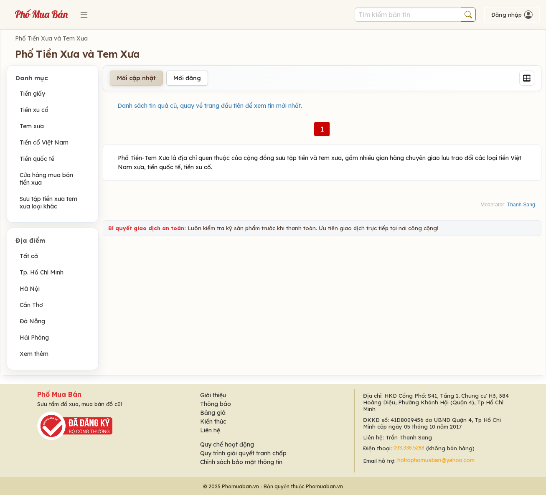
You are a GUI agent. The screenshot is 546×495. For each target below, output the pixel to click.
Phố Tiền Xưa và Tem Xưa (51, 38)
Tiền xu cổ (34, 110)
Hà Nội (30, 288)
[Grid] (527, 78)
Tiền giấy (32, 93)
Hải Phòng (34, 337)
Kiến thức (213, 421)
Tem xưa (32, 126)
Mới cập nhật (136, 78)
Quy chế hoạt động (227, 444)
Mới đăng (187, 78)
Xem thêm (34, 354)
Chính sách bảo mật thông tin (241, 462)
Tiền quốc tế (37, 158)
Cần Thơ (31, 305)
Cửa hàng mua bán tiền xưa (46, 178)
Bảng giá (213, 412)
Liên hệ (210, 430)
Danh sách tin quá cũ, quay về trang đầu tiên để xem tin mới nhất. (209, 105)
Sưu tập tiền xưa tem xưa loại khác (48, 202)
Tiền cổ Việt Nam (44, 142)
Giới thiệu (213, 395)
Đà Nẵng (32, 321)
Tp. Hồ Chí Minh (41, 272)
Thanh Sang (521, 205)
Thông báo (215, 404)
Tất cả (29, 256)
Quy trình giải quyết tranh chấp (243, 453)
